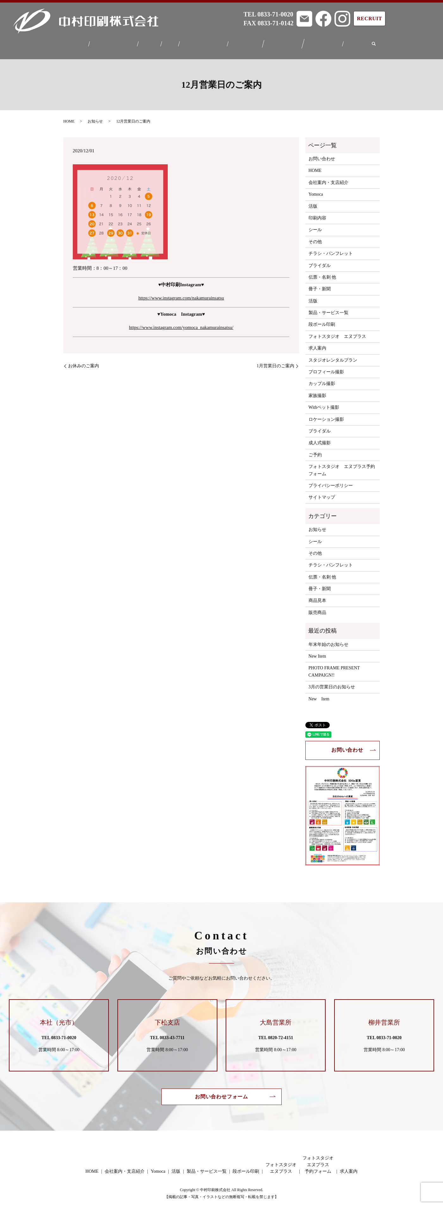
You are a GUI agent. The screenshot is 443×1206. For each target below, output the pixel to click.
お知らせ (95, 117)
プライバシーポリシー (331, 481)
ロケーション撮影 (326, 415)
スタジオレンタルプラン (333, 356)
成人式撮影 (320, 439)
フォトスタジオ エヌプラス (337, 332)
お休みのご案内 (83, 362)
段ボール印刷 (246, 42)
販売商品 (317, 608)
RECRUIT (369, 18)
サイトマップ (322, 493)
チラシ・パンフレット (331, 249)
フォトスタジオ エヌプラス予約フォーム (342, 466)
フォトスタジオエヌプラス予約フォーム (327, 42)
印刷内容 (317, 214)
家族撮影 (317, 391)
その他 (315, 238)
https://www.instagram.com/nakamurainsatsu (181, 293)
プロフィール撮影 (326, 368)
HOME (74, 42)
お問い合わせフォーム (221, 1093)
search (378, 42)
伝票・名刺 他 (322, 273)
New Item (317, 652)
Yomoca (149, 42)
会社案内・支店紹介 (111, 42)
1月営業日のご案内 (275, 362)
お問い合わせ (322, 155)
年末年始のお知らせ (328, 640)
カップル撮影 (322, 379)
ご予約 (315, 451)
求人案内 (361, 42)
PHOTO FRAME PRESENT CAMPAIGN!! (334, 667)
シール (315, 226)
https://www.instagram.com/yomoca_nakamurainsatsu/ (181, 323)
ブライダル (320, 261)
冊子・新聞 (320, 285)
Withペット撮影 (324, 403)
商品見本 (317, 596)
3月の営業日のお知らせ (332, 683)
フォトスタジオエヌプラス (286, 42)
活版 (169, 42)
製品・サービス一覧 (203, 42)
